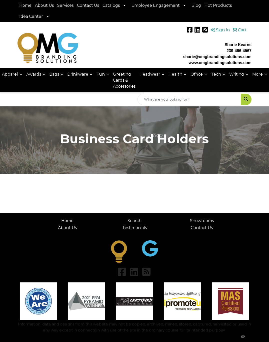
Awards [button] (33, 74)
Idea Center (31, 16)
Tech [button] (216, 74)
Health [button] (175, 74)
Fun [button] (100, 74)
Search (135, 220)
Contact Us (88, 5)
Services (65, 5)
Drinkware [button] (77, 74)
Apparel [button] (10, 74)
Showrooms (202, 220)
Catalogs (111, 5)
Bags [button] (54, 74)
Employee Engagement (156, 5)
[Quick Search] (189, 99)
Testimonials (134, 227)
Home (25, 5)
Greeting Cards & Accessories (124, 80)
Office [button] (196, 74)
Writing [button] (236, 74)
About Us (44, 5)
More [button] (257, 74)
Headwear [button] (150, 74)
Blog (196, 5)
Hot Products (218, 5)
